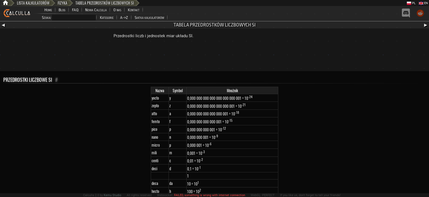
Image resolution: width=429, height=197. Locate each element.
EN (423, 3)
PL (411, 3)
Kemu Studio (112, 195)
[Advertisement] (214, 56)
